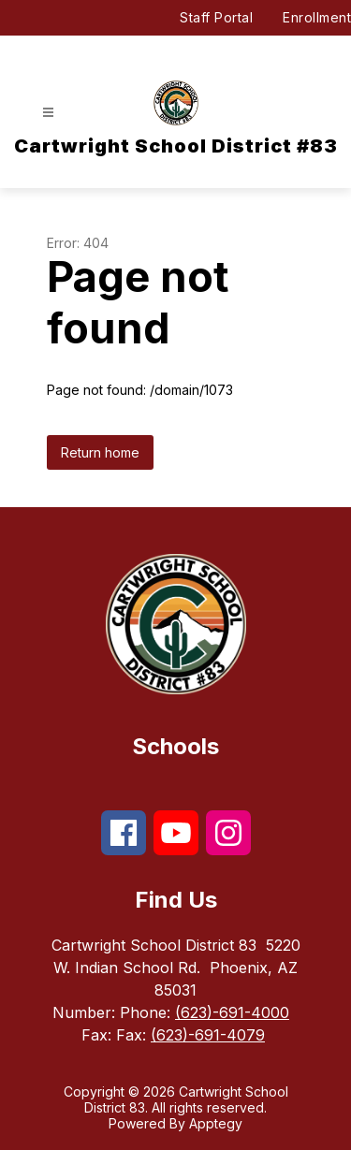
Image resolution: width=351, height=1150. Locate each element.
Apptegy (215, 1123)
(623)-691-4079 (208, 1035)
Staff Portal (216, 17)
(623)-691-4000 (232, 1012)
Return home (100, 452)
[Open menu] (48, 113)
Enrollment (317, 17)
